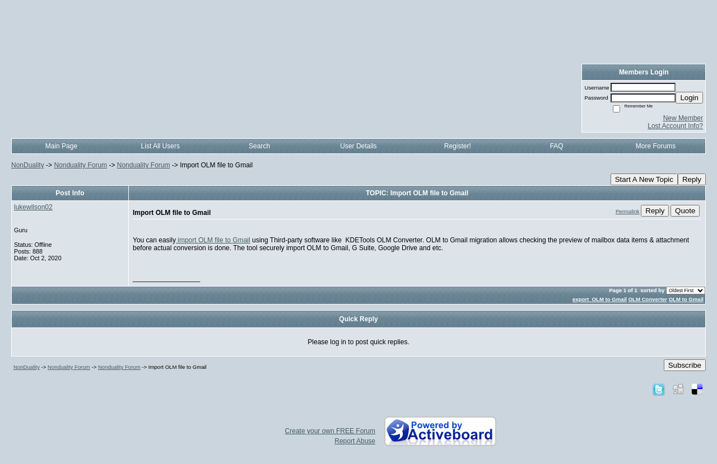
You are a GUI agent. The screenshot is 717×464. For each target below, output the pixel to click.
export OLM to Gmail (599, 299)
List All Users (160, 146)
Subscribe (684, 365)
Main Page (61, 146)
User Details (358, 146)
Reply (691, 179)
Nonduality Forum (80, 165)
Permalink (628, 211)
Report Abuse (354, 441)
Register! (457, 146)
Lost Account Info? (675, 126)
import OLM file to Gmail (213, 240)
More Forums (656, 146)
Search (259, 146)
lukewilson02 (33, 207)
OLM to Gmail (686, 299)
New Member (683, 118)
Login (689, 97)
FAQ (557, 146)
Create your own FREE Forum (330, 431)
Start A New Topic (644, 179)
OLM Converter (647, 299)
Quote (685, 211)
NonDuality (27, 165)
